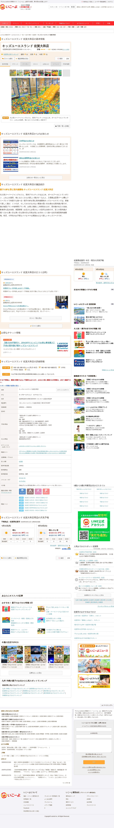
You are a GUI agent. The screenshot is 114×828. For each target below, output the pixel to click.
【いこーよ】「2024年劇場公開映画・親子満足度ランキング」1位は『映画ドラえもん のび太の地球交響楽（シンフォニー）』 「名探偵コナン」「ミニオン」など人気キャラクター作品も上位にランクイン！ (40, 777)
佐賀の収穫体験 (42, 721)
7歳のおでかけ (104, 501)
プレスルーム (48, 802)
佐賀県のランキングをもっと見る (94, 595)
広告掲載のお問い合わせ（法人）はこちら (94, 756)
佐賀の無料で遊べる (21, 726)
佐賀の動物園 (14, 716)
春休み (79, 7)
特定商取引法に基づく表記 (31, 811)
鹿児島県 (94, 602)
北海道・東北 (4, 27)
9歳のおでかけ (104, 506)
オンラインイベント (32, 23)
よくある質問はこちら (94, 770)
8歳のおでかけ (84, 506)
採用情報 (68, 805)
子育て (98, 23)
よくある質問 (48, 799)
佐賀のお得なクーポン (8, 726)
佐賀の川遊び (5, 728)
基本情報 (5, 64)
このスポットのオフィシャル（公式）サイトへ (32, 446)
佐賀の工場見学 (6, 721)
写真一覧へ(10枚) (62, 126)
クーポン (25, 64)
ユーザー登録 (5, 756)
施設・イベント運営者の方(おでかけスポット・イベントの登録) (30, 756)
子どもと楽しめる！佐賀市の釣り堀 (86, 634)
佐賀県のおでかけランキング (12, 691)
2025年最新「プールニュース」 (39, 747)
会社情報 (89, 802)
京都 (61, 27)
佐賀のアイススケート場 (30, 739)
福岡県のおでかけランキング (39, 688)
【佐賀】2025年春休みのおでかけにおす (36, 508)
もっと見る (66, 782)
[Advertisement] (24, 244)
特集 (108, 23)
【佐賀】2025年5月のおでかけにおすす (35, 505)
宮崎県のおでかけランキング (32, 693)
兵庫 (64, 27)
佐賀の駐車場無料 (34, 726)
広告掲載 (26, 802)
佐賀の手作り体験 (17, 721)
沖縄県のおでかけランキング (12, 695)
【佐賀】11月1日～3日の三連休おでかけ (36, 500)
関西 (54, 27)
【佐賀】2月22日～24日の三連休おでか (35, 510)
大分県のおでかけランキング (12, 693)
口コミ (35, 64)
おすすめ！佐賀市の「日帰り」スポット (87, 616)
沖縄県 (100, 602)
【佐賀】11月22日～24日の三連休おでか (36, 497)
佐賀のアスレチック (46, 726)
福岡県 (85, 600)
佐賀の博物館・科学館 (42, 734)
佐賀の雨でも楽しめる (8, 734)
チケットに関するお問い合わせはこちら (94, 767)
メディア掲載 (48, 805)
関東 (16, 27)
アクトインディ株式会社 (88, 792)
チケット (15, 64)
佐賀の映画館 (31, 734)
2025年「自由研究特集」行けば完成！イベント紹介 (16, 749)
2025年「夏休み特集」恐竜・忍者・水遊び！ (15, 747)
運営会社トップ (70, 796)
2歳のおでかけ (84, 493)
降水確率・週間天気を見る (59, 546)
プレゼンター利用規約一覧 (52, 796)
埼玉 (31, 27)
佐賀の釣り (35, 716)
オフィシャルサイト (63, 390)
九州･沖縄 (78, 600)
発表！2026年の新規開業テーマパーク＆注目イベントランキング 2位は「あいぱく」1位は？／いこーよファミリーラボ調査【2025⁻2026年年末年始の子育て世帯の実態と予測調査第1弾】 (40, 764)
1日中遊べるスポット (108, 7)
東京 (20, 27)
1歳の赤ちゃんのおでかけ (104, 489)
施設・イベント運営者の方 (31, 796)
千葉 (27, 27)
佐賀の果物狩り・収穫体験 (9, 741)
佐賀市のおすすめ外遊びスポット (85, 638)
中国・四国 (71, 27)
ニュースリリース (29, 805)
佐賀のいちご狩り (54, 739)
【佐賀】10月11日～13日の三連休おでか (36, 502)
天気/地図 (66, 64)
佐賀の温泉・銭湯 (7, 739)
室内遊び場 (22, 478)
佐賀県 (91, 600)
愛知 (39, 27)
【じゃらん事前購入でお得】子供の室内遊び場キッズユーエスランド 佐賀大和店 (42, 453)
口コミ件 (66, 49)
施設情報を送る (22, 58)
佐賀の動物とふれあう (29, 721)
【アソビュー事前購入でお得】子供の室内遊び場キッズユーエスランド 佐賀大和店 (43, 451)
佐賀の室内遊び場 (21, 734)
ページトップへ (107, 705)
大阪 (57, 27)
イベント (16, 23)
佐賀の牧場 (43, 716)
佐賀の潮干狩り (43, 739)
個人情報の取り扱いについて (94, 754)
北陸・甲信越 (47, 27)
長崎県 (97, 600)
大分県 (109, 600)
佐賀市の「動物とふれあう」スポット (87, 620)
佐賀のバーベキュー (25, 716)
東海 (36, 27)
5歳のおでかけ (104, 497)
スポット (5, 23)
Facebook (26, 808)
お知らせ (46, 64)
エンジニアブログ (71, 808)
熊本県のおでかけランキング (53, 691)
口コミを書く (7, 58)
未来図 (89, 799)
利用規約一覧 (27, 799)
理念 (67, 799)
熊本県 (103, 600)
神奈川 (24, 27)
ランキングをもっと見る (106, 606)
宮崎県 (87, 602)
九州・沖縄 (80, 27)
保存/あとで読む (87, 1)
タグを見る (22, 481)
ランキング (49, 23)
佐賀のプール (52, 716)
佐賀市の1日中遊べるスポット (84, 629)
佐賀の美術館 (54, 734)
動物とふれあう (95, 7)
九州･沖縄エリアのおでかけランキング (15, 688)
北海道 (11, 27)
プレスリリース (91, 805)
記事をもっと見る (36, 673)
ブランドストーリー (92, 796)
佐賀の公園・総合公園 (59, 726)
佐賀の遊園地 (5, 716)
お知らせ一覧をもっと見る (36, 177)
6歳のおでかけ (84, 501)
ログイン (110, 1)
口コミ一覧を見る (36, 318)
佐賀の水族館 (63, 734)
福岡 (85, 27)
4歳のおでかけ (84, 497)
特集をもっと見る (108, 370)
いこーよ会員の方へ (94, 772)
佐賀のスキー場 (17, 739)
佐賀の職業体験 (52, 721)
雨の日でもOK (86, 7)
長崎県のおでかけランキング (32, 691)
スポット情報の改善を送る (9, 386)
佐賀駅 (21, 461)
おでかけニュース (83, 23)
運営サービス (70, 802)
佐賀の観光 (60, 716)
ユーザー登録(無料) (100, 1)
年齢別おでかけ (64, 23)
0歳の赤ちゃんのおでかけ (83, 489)
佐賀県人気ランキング (11, 54)
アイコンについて (6, 492)
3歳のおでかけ (104, 493)
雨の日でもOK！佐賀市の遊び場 (85, 625)
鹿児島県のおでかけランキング (54, 693)
